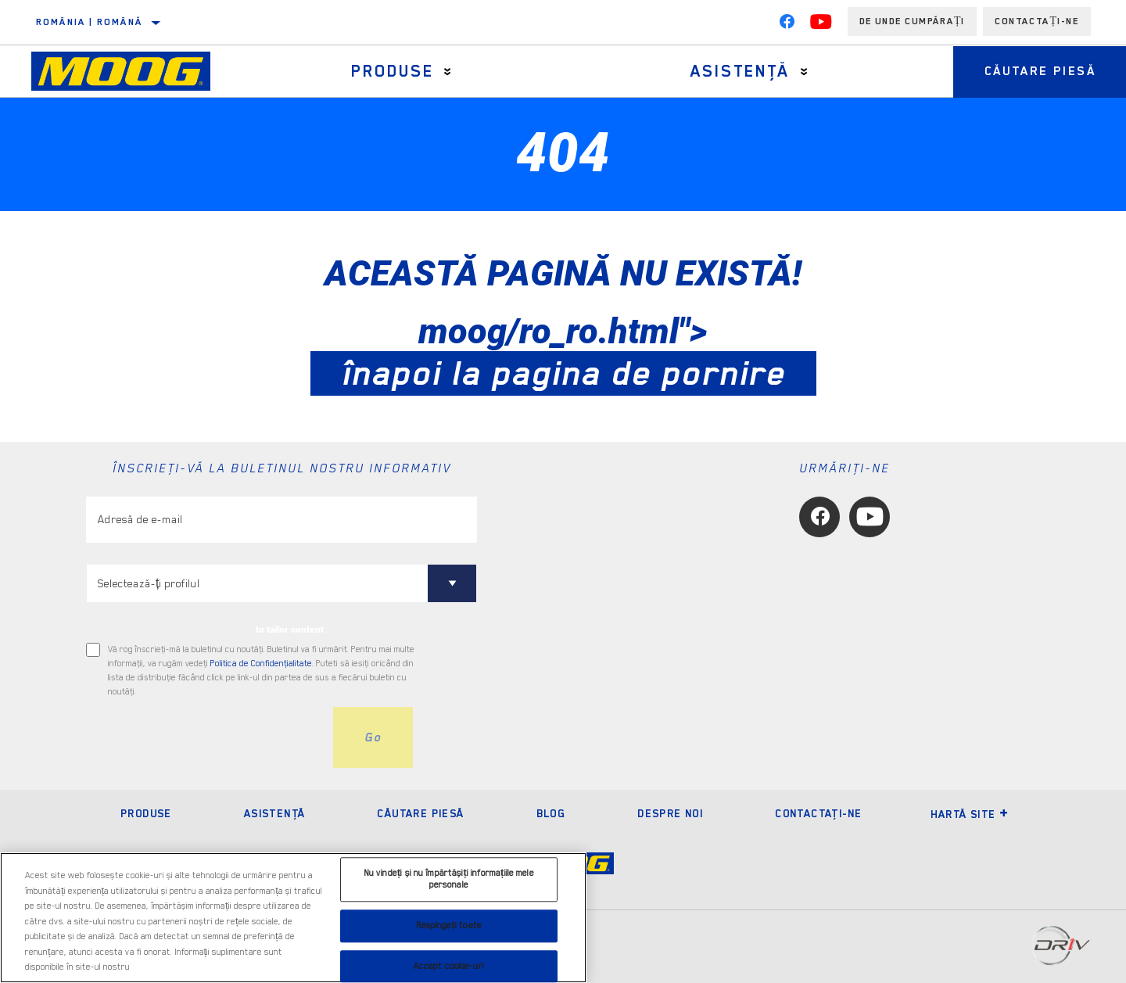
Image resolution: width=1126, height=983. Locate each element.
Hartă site (970, 814)
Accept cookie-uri (449, 966)
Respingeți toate (449, 925)
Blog (551, 813)
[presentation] (205, 737)
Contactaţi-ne (818, 813)
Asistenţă (739, 71)
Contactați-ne (1037, 21)
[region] (293, 917)
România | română (89, 21)
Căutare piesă (420, 813)
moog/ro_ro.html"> (563, 351)
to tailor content (290, 629)
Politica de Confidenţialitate (261, 663)
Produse (392, 71)
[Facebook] (786, 25)
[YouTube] (821, 25)
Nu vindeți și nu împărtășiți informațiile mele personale (449, 879)
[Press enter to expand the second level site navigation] (447, 71)
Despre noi (670, 813)
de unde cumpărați (912, 21)
